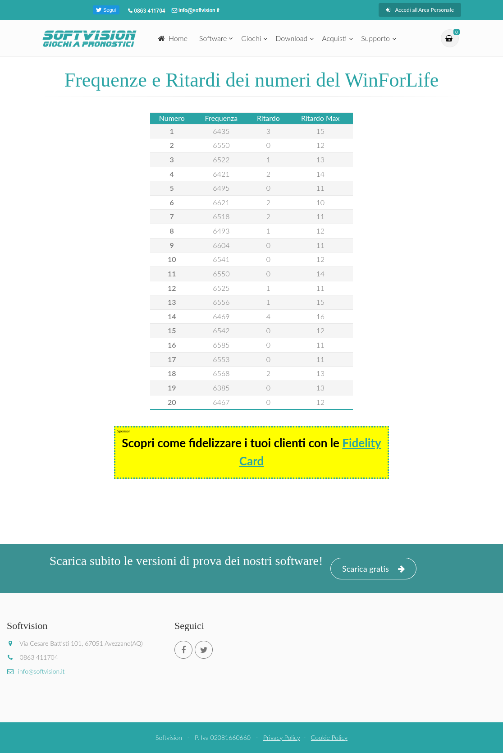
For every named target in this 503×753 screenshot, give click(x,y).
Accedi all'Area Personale (420, 9)
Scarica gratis (373, 568)
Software (213, 38)
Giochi (251, 38)
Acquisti (334, 38)
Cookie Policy (329, 737)
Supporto (375, 38)
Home (172, 38)
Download (291, 38)
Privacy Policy (281, 737)
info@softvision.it (35, 671)
